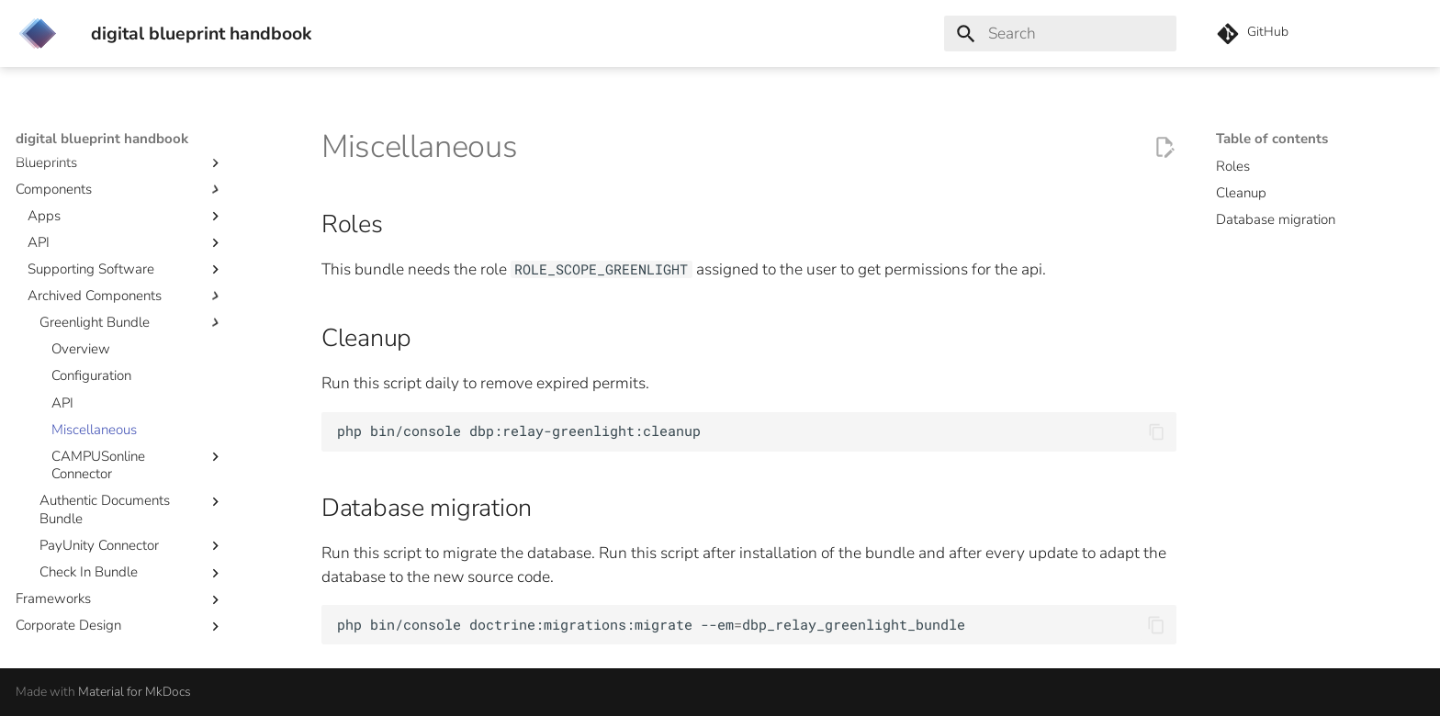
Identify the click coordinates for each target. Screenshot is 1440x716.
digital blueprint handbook (102, 139)
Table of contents (1272, 139)
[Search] (1060, 33)
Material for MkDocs (134, 691)
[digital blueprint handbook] (38, 33)
